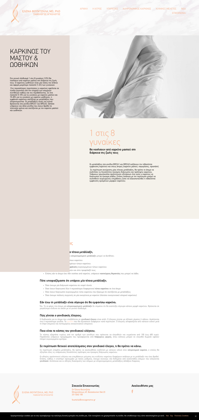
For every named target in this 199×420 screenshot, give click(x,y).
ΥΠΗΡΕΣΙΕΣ (112, 9)
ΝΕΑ (183, 9)
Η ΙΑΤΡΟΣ (97, 9)
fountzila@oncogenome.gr (83, 400)
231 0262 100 (77, 395)
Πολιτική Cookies (181, 416)
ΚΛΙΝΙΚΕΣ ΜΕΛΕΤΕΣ (166, 9)
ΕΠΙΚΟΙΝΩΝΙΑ (179, 13)
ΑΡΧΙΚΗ (84, 9)
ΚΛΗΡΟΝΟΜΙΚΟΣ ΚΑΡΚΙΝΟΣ (137, 9)
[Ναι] (195, 416)
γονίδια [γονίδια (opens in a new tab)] (70, 322)
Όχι (171, 416)
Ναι (167, 416)
